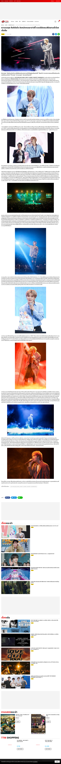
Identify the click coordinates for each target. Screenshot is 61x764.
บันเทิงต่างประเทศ (11, 25)
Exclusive (37, 21)
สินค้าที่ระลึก (11, 1)
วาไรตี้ (15, 1)
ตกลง (57, 761)
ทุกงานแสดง (6, 1)
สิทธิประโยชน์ (18, 1)
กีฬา (20, 21)
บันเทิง (16, 21)
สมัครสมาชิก (58, 1)
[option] (15, 724)
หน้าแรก (2, 1)
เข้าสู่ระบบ (52, 1)
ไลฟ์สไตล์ (24, 21)
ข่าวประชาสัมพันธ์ (30, 21)
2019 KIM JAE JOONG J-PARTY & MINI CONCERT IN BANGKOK (24, 486)
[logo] (5, 22)
